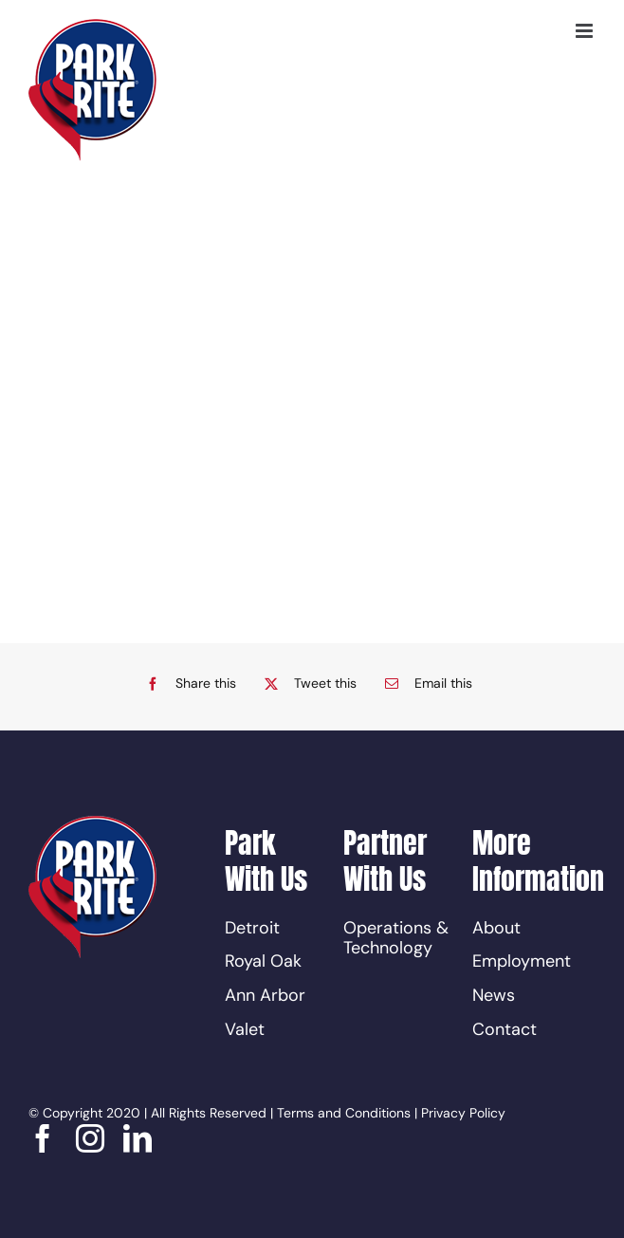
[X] (306, 684)
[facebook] (42, 1138)
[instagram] (90, 1138)
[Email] (424, 684)
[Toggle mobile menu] (586, 31)
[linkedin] (137, 1138)
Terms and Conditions (344, 1112)
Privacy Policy (463, 1112)
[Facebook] (186, 684)
